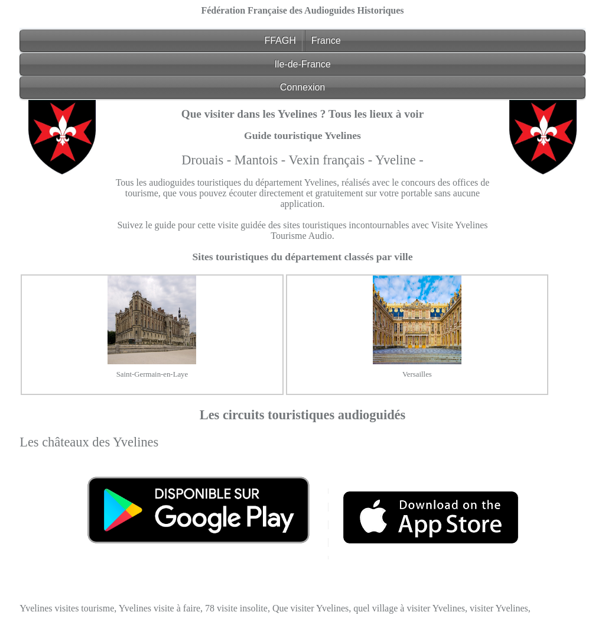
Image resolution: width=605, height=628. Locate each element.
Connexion (303, 87)
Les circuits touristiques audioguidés (303, 414)
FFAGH (279, 40)
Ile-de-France (302, 64)
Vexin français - (331, 160)
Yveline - (399, 160)
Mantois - (262, 160)
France (326, 40)
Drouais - (208, 160)
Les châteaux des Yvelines (88, 442)
